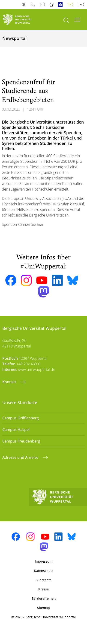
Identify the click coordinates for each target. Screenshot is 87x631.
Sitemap (43, 608)
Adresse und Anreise (20, 457)
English (82, 4)
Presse (43, 589)
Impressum (43, 561)
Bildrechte (43, 580)
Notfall (52, 4)
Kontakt (9, 381)
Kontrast (24, 4)
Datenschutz (43, 570)
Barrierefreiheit (44, 598)
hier (40, 224)
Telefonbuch (34, 4)
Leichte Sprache (61, 4)
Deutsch (71, 4)
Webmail (43, 4)
